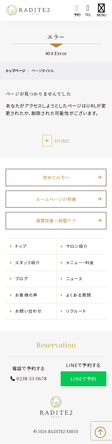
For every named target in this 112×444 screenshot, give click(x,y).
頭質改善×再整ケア (56, 220)
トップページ (15, 70)
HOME (62, 141)
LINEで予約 (83, 379)
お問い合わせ (28, 311)
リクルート (76, 311)
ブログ (21, 278)
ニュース (74, 278)
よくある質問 (78, 295)
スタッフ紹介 (27, 262)
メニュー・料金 (80, 262)
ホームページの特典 (56, 199)
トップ (21, 246)
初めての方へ (56, 177)
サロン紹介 (77, 246)
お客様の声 (26, 295)
